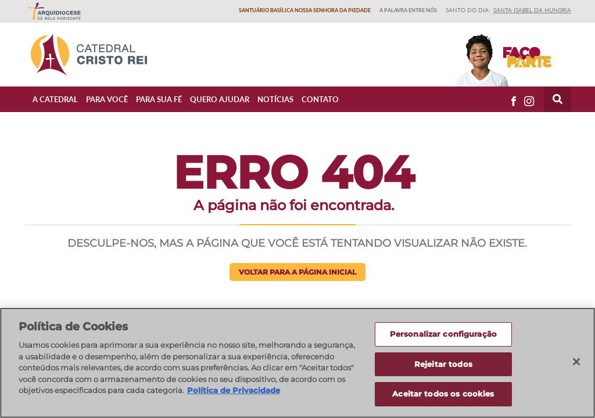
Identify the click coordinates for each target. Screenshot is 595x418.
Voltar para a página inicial (297, 272)
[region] (297, 363)
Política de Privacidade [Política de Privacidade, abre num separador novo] (233, 390)
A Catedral (55, 99)
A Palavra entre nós (408, 10)
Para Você (107, 99)
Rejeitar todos (443, 364)
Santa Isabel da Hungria (532, 9)
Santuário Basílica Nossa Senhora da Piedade (305, 10)
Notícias (275, 99)
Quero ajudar (219, 99)
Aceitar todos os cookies (443, 393)
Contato (320, 99)
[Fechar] (576, 361)
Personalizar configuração (443, 333)
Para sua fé (159, 99)
